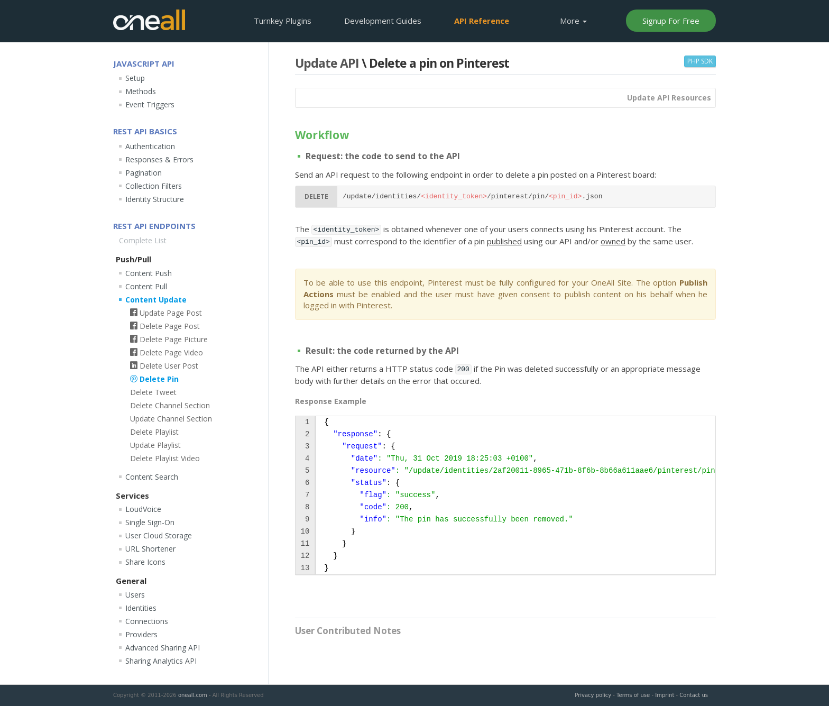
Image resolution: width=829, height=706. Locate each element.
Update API (327, 62)
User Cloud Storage (158, 535)
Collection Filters (153, 186)
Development (382, 20)
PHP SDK (700, 61)
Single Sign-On (149, 522)
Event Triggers (149, 104)
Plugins (282, 20)
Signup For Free (670, 20)
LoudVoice (143, 509)
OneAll (149, 20)
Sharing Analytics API (161, 661)
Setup (135, 78)
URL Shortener (150, 549)
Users (135, 595)
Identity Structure (154, 199)
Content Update (156, 300)
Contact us (693, 695)
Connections (146, 621)
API (481, 20)
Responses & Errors (159, 159)
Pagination (143, 173)
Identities (140, 608)
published (504, 241)
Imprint (664, 695)
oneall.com (192, 695)
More (573, 20)
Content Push (148, 273)
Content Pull (146, 286)
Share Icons (145, 562)
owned (613, 241)
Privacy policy (593, 695)
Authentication (150, 146)
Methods (140, 91)
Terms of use (633, 695)
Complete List (143, 240)
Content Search (151, 477)
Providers (141, 634)
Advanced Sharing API (162, 648)
